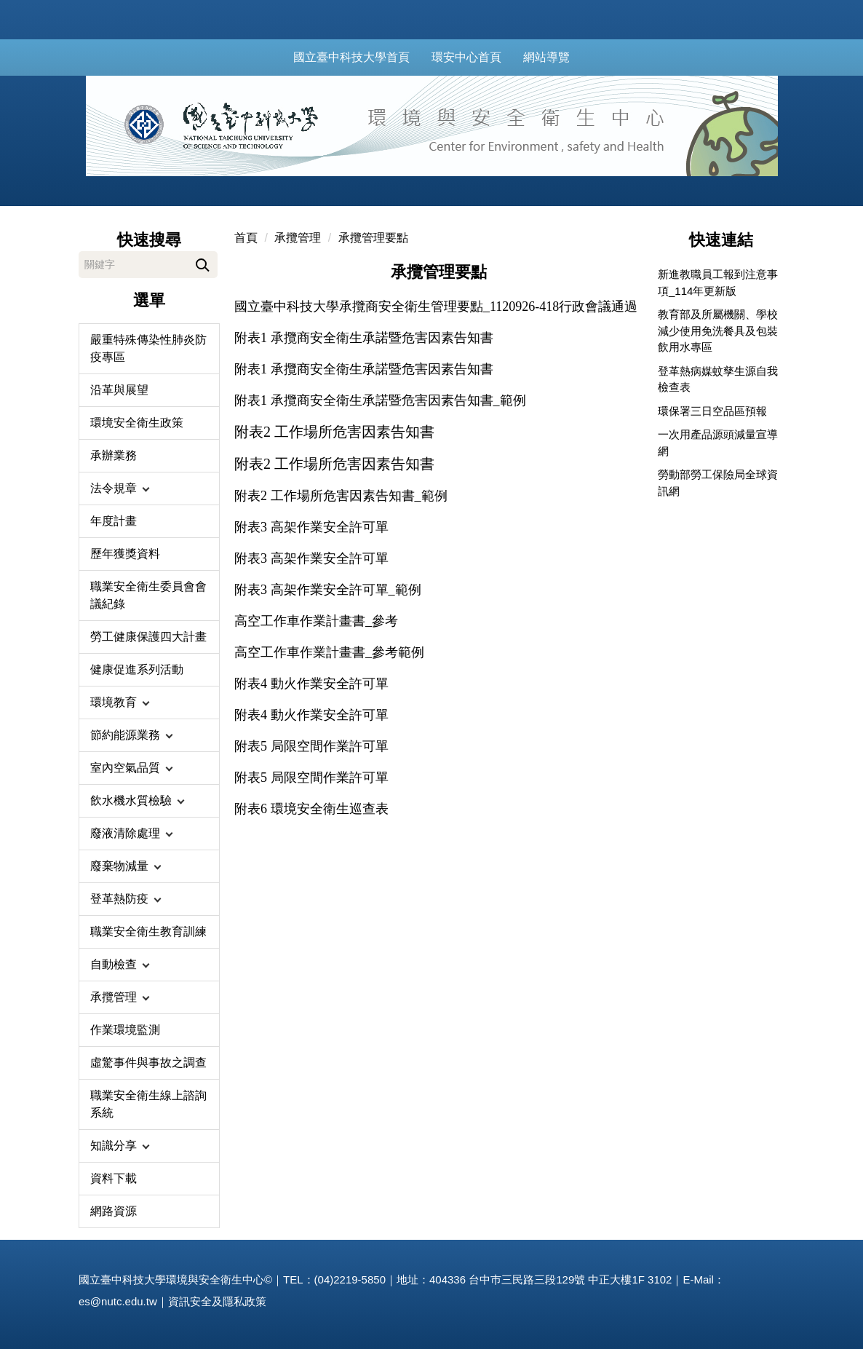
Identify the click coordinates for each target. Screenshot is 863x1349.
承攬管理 (297, 238)
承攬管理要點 (373, 238)
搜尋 (202, 262)
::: (282, 57)
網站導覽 (562, 57)
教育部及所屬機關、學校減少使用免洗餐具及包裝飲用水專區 (718, 330)
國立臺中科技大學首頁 (367, 57)
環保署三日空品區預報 (712, 411)
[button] (149, 488)
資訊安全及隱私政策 (217, 1301)
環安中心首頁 (482, 57)
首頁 (246, 238)
